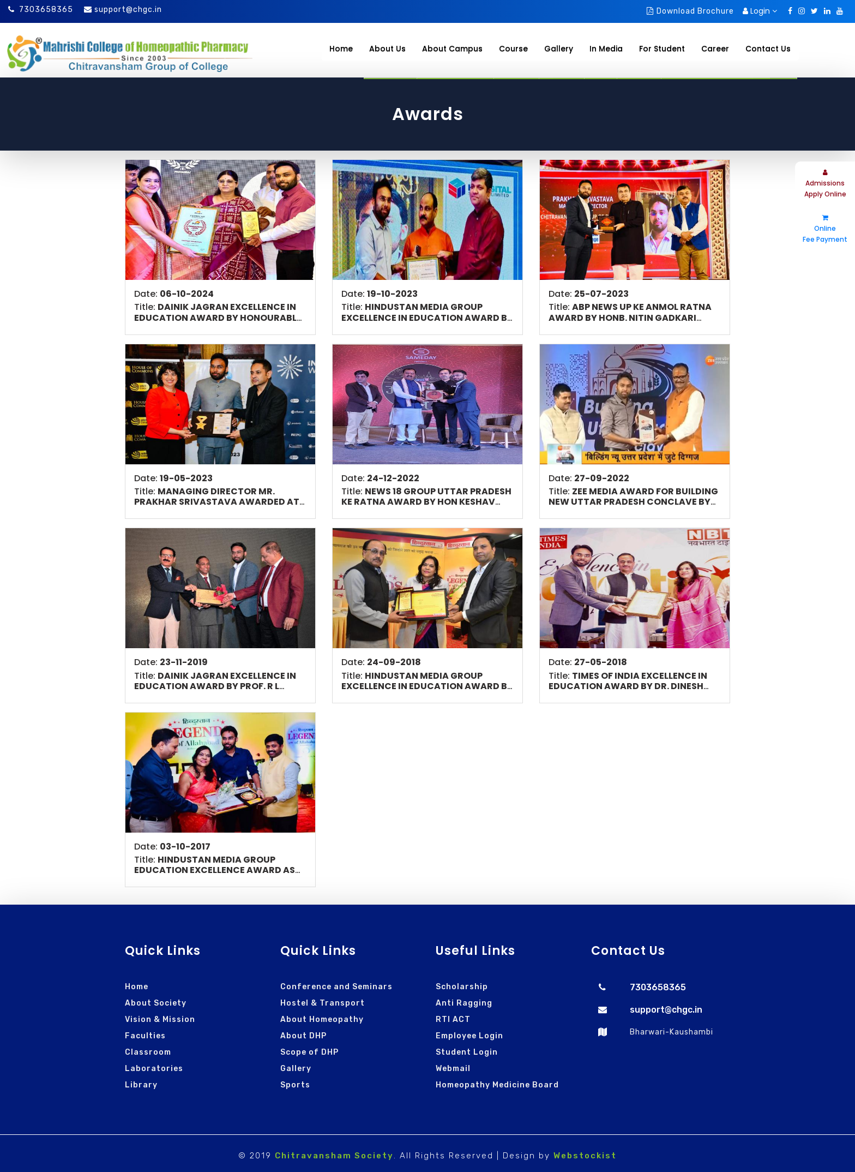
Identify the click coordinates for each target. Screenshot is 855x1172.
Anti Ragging (464, 1003)
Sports (295, 1085)
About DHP (303, 1036)
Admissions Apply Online (825, 184)
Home (341, 48)
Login (760, 10)
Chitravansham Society (334, 1156)
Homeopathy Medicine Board (497, 1085)
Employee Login (469, 1036)
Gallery (295, 1068)
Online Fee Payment (825, 229)
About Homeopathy (322, 1019)
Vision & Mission (160, 1019)
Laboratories (154, 1068)
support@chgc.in (128, 9)
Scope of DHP (309, 1052)
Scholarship (462, 986)
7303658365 (40, 9)
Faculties (145, 1036)
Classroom (148, 1052)
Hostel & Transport (322, 1003)
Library (141, 1085)
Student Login (467, 1052)
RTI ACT (453, 1019)
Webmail (453, 1068)
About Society (155, 1003)
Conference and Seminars (336, 986)
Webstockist (585, 1156)
